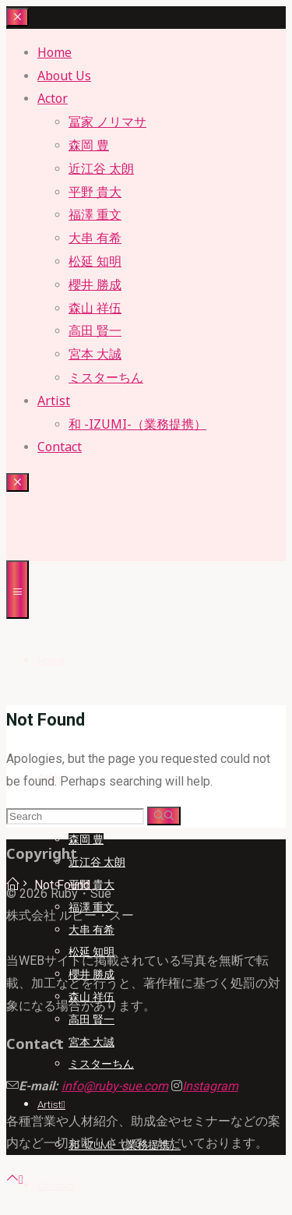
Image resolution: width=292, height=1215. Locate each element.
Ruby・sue (36, 511)
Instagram (210, 1086)
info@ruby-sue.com (115, 1086)
